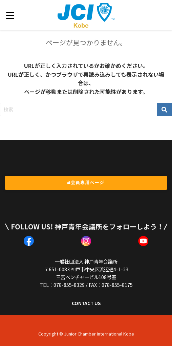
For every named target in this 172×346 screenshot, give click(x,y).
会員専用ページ (85, 182)
